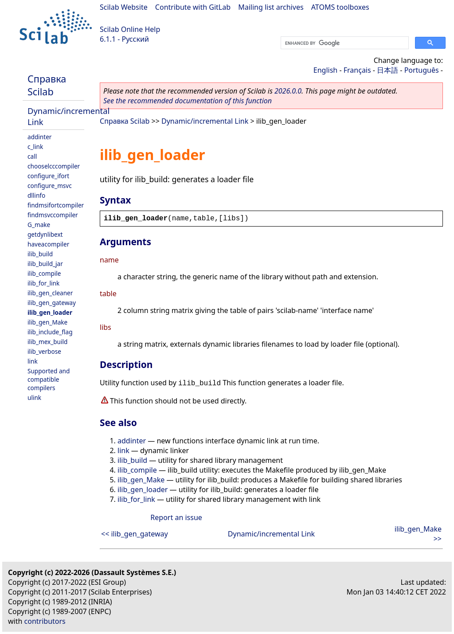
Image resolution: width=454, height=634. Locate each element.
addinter (39, 137)
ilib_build (40, 254)
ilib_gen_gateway (51, 302)
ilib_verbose (44, 351)
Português (421, 70)
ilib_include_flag (50, 332)
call (32, 156)
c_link (35, 146)
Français (357, 70)
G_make (38, 224)
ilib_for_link (43, 283)
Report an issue (176, 517)
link (32, 361)
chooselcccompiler (53, 166)
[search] (344, 43)
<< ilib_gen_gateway (134, 534)
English (325, 70)
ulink (34, 397)
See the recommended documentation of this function (187, 101)
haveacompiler (48, 244)
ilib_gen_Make (47, 322)
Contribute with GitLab (193, 7)
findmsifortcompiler (55, 205)
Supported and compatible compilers (48, 379)
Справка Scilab (46, 85)
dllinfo (36, 195)
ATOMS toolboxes (340, 7)
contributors (45, 621)
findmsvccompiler (52, 215)
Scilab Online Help (130, 29)
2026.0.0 (287, 91)
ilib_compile (44, 273)
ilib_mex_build (47, 341)
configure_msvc (49, 185)
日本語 (387, 70)
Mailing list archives (270, 7)
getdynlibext (45, 234)
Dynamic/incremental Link (204, 121)
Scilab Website (124, 7)
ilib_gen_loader (49, 312)
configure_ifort (48, 176)
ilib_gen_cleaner (50, 293)
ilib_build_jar (45, 263)
